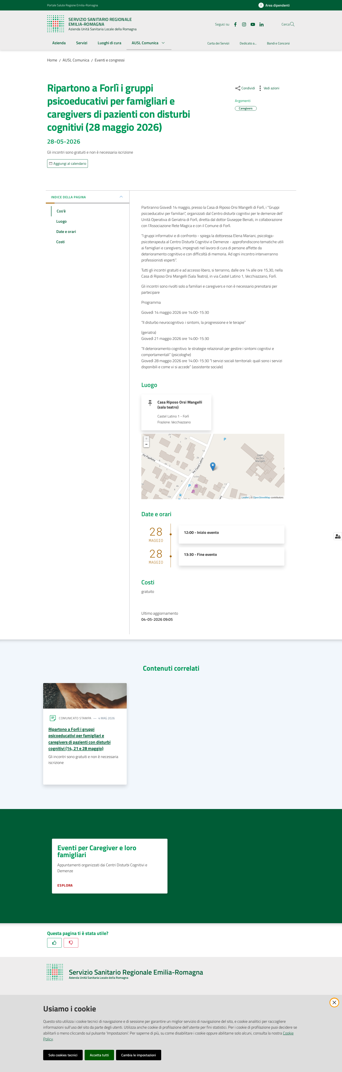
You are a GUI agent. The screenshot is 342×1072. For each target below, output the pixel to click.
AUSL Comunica (76, 60)
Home (52, 60)
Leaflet (245, 498)
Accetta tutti (99, 1055)
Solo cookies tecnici (62, 1055)
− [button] (146, 446)
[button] (289, 24)
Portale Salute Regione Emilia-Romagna (72, 5)
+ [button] (146, 440)
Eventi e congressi (110, 60)
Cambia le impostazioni (138, 1055)
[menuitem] (59, 43)
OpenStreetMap (261, 498)
